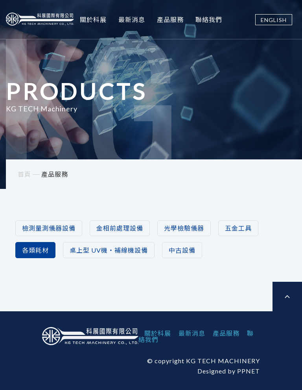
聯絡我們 (208, 19)
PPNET (248, 371)
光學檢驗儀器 (184, 228)
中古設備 (182, 250)
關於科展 (93, 19)
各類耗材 (35, 250)
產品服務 (170, 19)
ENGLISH (274, 20)
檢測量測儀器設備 (49, 228)
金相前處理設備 (119, 228)
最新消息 (131, 19)
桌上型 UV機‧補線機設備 (109, 250)
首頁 (24, 174)
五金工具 (238, 228)
